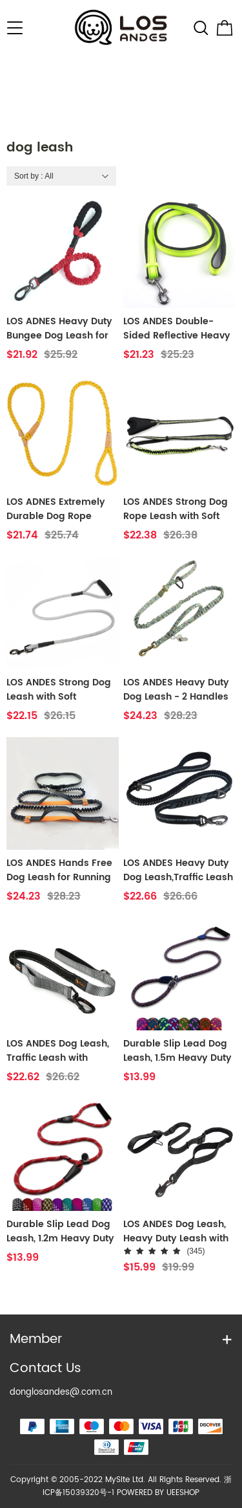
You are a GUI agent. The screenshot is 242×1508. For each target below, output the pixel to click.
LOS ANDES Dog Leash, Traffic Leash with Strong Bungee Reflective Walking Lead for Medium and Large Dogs (61, 1051)
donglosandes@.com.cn (61, 1392)
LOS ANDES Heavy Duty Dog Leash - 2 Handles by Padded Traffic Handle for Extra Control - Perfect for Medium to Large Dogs (179, 690)
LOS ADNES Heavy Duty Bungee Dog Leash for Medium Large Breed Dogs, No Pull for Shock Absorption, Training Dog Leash (59, 329)
